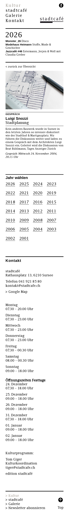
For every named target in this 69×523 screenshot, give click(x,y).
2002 (10, 238)
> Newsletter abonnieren (25, 508)
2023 (51, 184)
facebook (61, 5)
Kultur (13, 5)
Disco (17, 41)
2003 (51, 229)
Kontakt (15, 21)
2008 (38, 220)
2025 (24, 184)
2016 (38, 202)
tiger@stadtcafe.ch (20, 467)
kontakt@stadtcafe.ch (23, 286)
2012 (38, 211)
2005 (24, 229)
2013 (24, 211)
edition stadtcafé (19, 474)
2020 (38, 193)
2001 (24, 238)
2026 (13, 35)
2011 (51, 211)
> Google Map (16, 292)
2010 (10, 220)
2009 (24, 220)
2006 (10, 229)
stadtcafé (16, 10)
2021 (24, 193)
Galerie (14, 15)
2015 (51, 202)
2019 (51, 193)
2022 (10, 193)
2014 (10, 211)
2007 (51, 220)
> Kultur (12, 496)
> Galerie (13, 504)
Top (60, 507)
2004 (38, 229)
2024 (38, 184)
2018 (10, 202)
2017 (24, 202)
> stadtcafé (14, 500)
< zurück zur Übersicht (21, 66)
